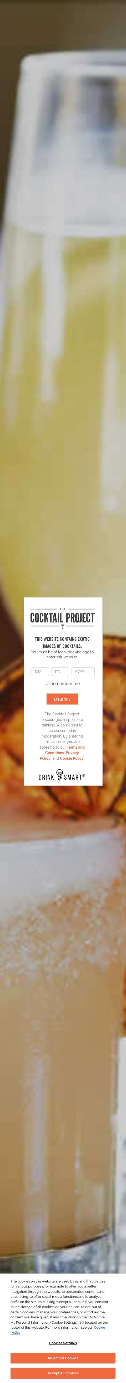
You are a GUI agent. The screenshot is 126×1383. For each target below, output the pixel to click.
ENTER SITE (62, 699)
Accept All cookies (63, 1373)
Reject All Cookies (63, 1358)
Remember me (65, 683)
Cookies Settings (63, 1343)
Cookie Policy (72, 758)
